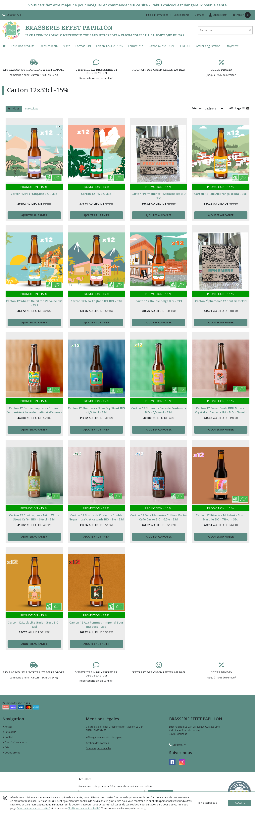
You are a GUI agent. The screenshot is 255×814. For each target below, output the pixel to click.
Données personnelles (98, 748)
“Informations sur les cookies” (33, 808)
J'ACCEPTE (239, 802)
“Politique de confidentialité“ (84, 808)
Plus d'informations (14, 742)
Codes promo (11, 752)
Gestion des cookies (97, 743)
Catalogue (9, 732)
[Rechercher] (249, 30)
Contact (199, 15)
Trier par (197, 108)
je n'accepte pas (207, 802)
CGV (5, 747)
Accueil (7, 726)
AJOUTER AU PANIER (34, 215)
